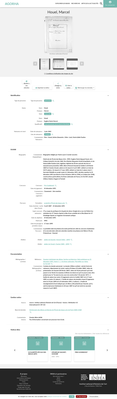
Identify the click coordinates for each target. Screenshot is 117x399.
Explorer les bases (63, 3)
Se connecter (110, 5)
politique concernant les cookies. (57, 396)
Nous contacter (23, 382)
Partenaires (58, 382)
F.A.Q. (23, 380)
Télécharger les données (79, 86)
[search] (101, 3)
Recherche (76, 3)
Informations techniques (24, 376)
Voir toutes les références (101, 332)
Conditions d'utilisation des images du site (58, 73)
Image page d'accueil (24, 385)
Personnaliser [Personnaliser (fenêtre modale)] (93, 396)
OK (72, 396)
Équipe (58, 378)
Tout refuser (81, 396)
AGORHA (10, 3)
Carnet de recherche (58, 380)
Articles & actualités (90, 3)
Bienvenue (24, 374)
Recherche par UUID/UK (24, 387)
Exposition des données (23, 383)
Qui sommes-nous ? (58, 374)
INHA (58, 376)
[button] (35, 63)
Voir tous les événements (83, 332)
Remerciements (23, 378)
